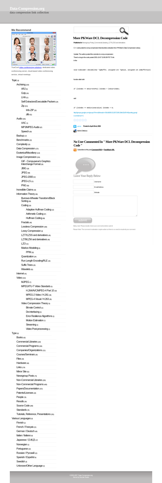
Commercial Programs (29, 346)
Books (20, 337)
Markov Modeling (30, 248)
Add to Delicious (82, 131)
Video (20, 277)
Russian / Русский (26, 453)
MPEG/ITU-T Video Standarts (36, 286)
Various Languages (22, 418)
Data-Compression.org (27, 8)
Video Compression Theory (35, 303)
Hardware (22, 363)
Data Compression (27, 148)
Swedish (21, 461)
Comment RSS (97, 150)
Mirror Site (22, 371)
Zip (24, 105)
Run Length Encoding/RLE (35, 260)
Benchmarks (24, 140)
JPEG (25, 172)
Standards (22, 409)
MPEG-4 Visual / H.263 (38, 299)
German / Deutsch (26, 431)
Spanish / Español (26, 457)
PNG (25, 185)
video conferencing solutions (30, 67)
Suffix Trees (28, 265)
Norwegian (22, 444)
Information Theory (26, 194)
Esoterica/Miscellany (28, 152)
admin (79, 126)
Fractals (26, 222)
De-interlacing (33, 311)
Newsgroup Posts (87, 43)
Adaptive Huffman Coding (40, 209)
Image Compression (28, 157)
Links (20, 367)
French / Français (26, 427)
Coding (26, 205)
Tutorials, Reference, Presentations (35, 414)
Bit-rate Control (34, 307)
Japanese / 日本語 (27, 439)
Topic (15, 80)
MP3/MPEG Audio (31, 127)
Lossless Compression (34, 226)
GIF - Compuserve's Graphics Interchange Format (35, 162)
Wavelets (27, 269)
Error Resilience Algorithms (40, 316)
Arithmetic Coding (36, 213)
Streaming (32, 324)
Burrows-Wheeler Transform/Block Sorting (38, 199)
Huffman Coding (35, 218)
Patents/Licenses (26, 392)
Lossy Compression (32, 231)
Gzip (24, 93)
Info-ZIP (31, 110)
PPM (30, 252)
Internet (21, 273)
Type (15, 333)
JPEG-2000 (28, 177)
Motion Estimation (35, 320)
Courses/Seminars (26, 354)
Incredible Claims (26, 189)
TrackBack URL (109, 150)
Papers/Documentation (29, 388)
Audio (21, 118)
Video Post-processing (38, 329)
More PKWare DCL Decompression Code (100, 38)
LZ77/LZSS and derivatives (116, 43)
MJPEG (26, 282)
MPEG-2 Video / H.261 (38, 294)
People (21, 397)
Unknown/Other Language (30, 465)
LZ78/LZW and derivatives (35, 239)
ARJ (24, 88)
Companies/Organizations (30, 350)
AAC (24, 123)
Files (20, 358)
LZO (24, 243)
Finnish (20, 422)
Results (21, 401)
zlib (29, 114)
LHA (24, 97)
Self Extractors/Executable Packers (39, 101)
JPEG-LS (27, 181)
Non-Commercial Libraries (31, 380)
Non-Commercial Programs (31, 384)
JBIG (25, 168)
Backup (21, 135)
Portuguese (23, 448)
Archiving (22, 84)
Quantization (28, 256)
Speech (26, 131)
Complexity (23, 144)
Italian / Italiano (24, 435)
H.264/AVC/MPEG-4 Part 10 (41, 290)
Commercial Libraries (101, 43)
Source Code (24, 405)
